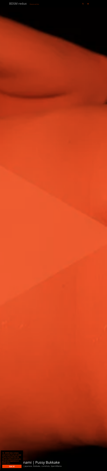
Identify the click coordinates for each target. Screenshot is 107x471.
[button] (82, 3)
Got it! (12, 466)
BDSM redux (18, 3)
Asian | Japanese (25, 466)
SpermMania (56, 466)
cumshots (45, 466)
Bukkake (36, 466)
